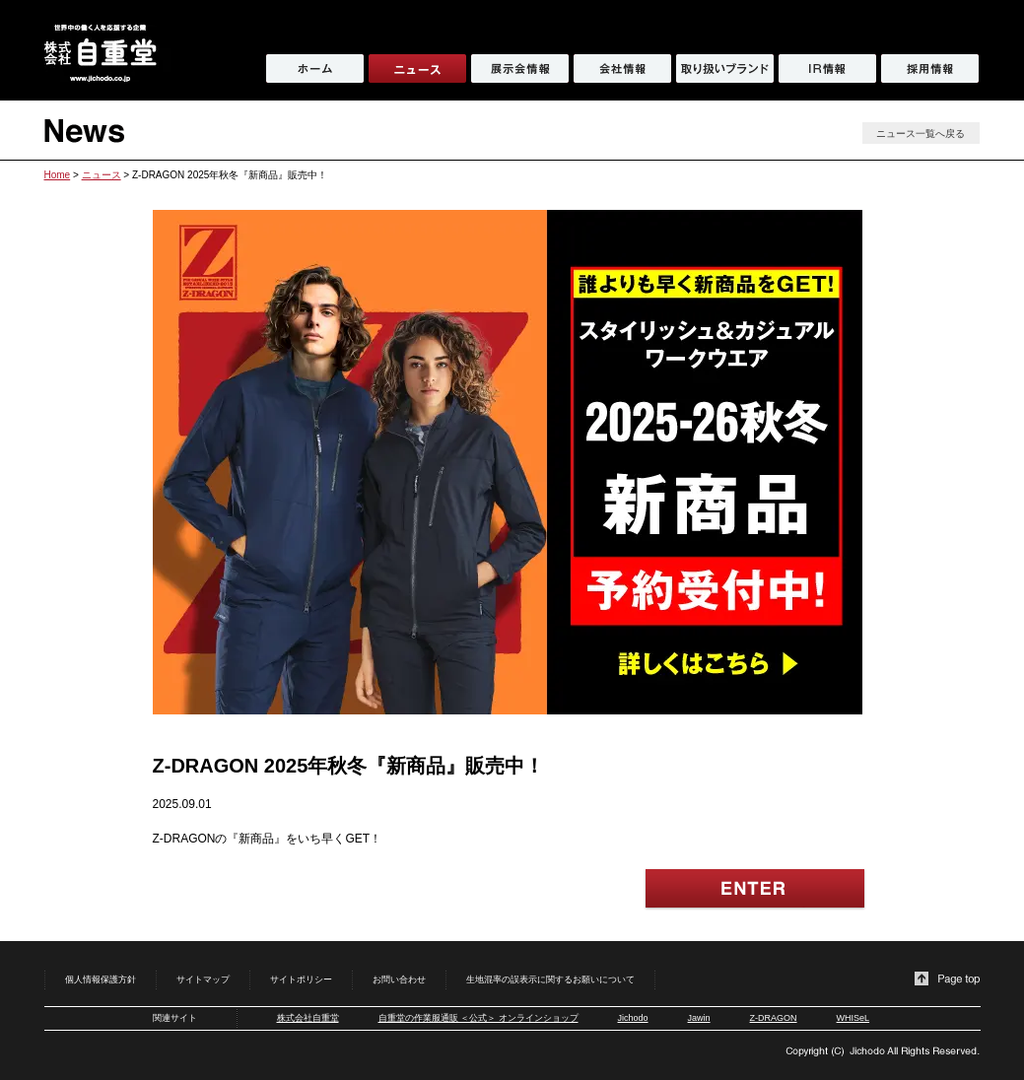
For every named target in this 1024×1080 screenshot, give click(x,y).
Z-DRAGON (773, 1018)
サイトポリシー (301, 979)
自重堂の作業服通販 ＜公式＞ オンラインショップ (478, 1018)
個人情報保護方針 (100, 979)
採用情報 (930, 68)
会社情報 (622, 68)
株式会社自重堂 (308, 1018)
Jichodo (633, 1018)
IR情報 (827, 68)
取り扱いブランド (725, 68)
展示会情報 (520, 68)
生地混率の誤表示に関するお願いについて (550, 979)
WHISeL (853, 1018)
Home (57, 174)
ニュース (101, 174)
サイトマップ (203, 979)
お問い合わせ (399, 979)
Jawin (699, 1018)
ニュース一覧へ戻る (920, 133)
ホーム (315, 68)
